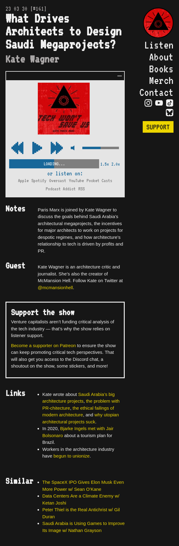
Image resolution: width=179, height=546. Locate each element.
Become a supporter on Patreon (43, 345)
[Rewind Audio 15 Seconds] (57, 148)
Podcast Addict (61, 189)
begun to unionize (71, 455)
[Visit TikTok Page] (170, 103)
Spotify (38, 180)
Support (158, 127)
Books (161, 69)
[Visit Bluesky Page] (170, 113)
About (161, 57)
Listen (159, 45)
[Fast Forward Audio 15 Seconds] (17, 148)
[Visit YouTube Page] (159, 103)
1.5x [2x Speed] (104, 164)
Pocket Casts (99, 180)
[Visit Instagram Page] (148, 103)
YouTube (76, 180)
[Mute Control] (72, 148)
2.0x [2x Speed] (115, 164)
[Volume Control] (100, 148)
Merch (161, 80)
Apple (23, 180)
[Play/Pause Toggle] (37, 148)
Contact (156, 92)
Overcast (57, 180)
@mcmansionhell (55, 287)
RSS (81, 189)
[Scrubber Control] (54, 162)
